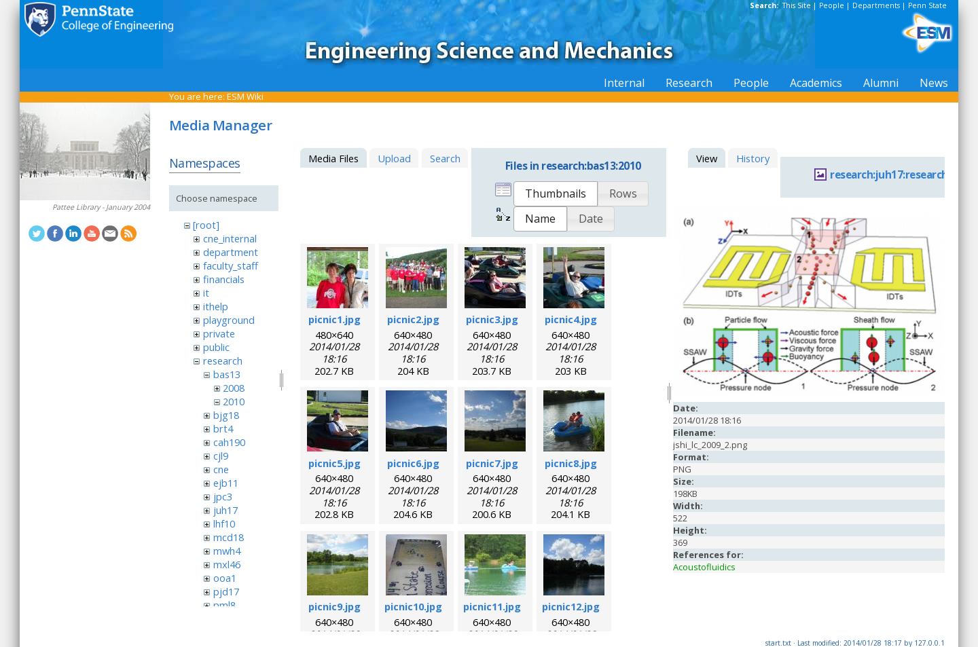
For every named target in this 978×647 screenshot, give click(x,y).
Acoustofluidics (704, 567)
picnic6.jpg (413, 463)
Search (445, 158)
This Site (796, 5)
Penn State (927, 5)
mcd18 (228, 537)
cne (221, 469)
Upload (394, 158)
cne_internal (230, 238)
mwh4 (226, 550)
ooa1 (224, 578)
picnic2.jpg (413, 319)
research (222, 360)
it (206, 292)
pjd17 (226, 591)
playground (229, 320)
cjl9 (220, 455)
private (219, 333)
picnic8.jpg (571, 463)
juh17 (225, 510)
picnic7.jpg (492, 463)
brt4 (223, 428)
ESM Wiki (245, 96)
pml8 (224, 605)
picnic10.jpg (413, 606)
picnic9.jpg (334, 606)
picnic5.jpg (334, 463)
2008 (233, 387)
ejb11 (225, 482)
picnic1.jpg (334, 319)
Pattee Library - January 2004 (101, 207)
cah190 (229, 442)
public (216, 347)
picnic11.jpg (492, 606)
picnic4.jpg (571, 319)
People (831, 5)
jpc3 (222, 496)
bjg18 (226, 415)
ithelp (215, 306)
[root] (206, 225)
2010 (233, 401)
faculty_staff (230, 265)
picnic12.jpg (571, 606)
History (752, 158)
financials (223, 279)
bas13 (226, 374)
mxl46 (226, 564)
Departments (876, 5)
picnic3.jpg (492, 319)
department (230, 252)
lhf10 (224, 523)
